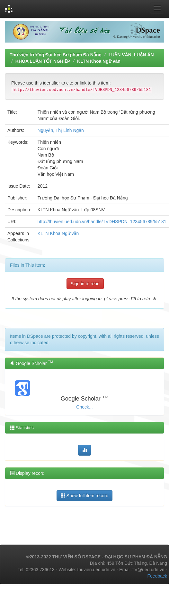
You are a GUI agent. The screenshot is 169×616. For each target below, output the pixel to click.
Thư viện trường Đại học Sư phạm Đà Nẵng (56, 54)
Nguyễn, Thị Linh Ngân (61, 130)
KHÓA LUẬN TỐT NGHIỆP (42, 61)
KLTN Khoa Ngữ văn (98, 61)
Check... (84, 406)
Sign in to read (85, 283)
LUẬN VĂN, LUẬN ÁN (131, 54)
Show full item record (85, 495)
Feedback (157, 576)
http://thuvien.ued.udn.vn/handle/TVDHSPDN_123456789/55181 (102, 221)
